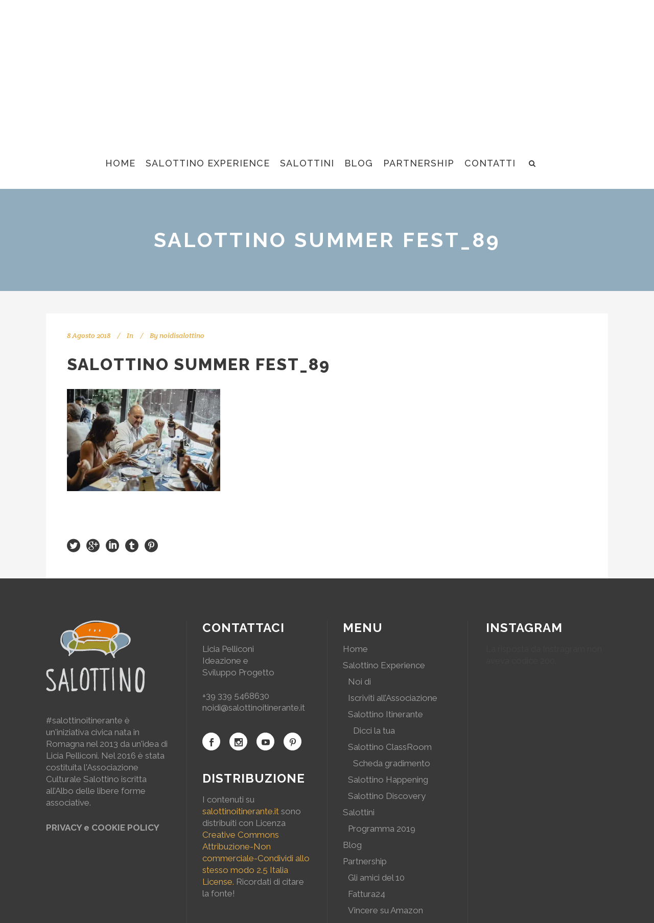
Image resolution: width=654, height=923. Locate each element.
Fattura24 (366, 894)
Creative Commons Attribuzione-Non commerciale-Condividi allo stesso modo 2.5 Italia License (256, 858)
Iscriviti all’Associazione (392, 698)
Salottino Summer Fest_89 (198, 364)
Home (355, 649)
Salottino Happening (388, 779)
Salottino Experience (384, 665)
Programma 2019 (381, 828)
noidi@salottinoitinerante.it (253, 707)
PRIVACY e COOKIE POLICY (102, 827)
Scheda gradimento (391, 763)
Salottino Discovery (387, 796)
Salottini (359, 812)
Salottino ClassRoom (390, 747)
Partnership (365, 861)
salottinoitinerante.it (240, 811)
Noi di (359, 681)
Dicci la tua (374, 730)
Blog (352, 845)
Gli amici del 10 (376, 877)
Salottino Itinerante (385, 714)
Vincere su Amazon (385, 910)
